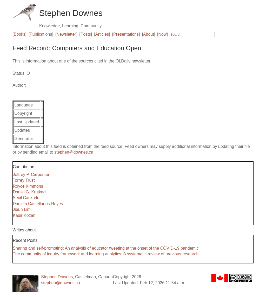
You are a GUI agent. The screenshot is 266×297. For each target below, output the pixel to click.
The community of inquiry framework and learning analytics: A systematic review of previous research (105, 254)
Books (19, 34)
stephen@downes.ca (73, 152)
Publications (41, 34)
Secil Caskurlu (26, 197)
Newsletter (66, 34)
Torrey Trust (24, 180)
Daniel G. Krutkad (29, 192)
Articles (102, 34)
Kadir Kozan (24, 215)
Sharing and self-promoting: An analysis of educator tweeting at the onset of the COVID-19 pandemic (105, 248)
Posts (86, 34)
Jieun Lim (21, 209)
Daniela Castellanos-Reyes (38, 203)
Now (162, 34)
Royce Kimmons (28, 186)
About (148, 34)
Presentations (126, 34)
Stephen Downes (57, 277)
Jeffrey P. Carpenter (31, 174)
